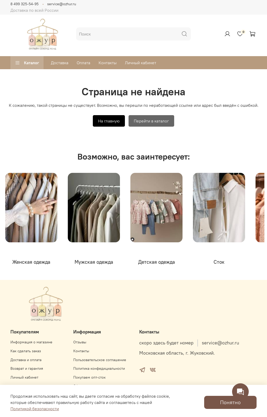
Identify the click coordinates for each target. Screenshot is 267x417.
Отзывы (79, 342)
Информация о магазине (31, 342)
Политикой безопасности (34, 408)
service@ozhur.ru (61, 4)
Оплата (83, 62)
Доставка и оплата (25, 359)
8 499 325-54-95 (24, 4)
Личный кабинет (140, 62)
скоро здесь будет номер (166, 343)
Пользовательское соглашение (99, 359)
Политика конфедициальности (99, 368)
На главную (109, 121)
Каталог (27, 62)
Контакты (108, 62)
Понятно (230, 402)
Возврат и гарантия (26, 368)
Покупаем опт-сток (89, 377)
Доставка (59, 62)
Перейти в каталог (151, 121)
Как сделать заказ (25, 351)
